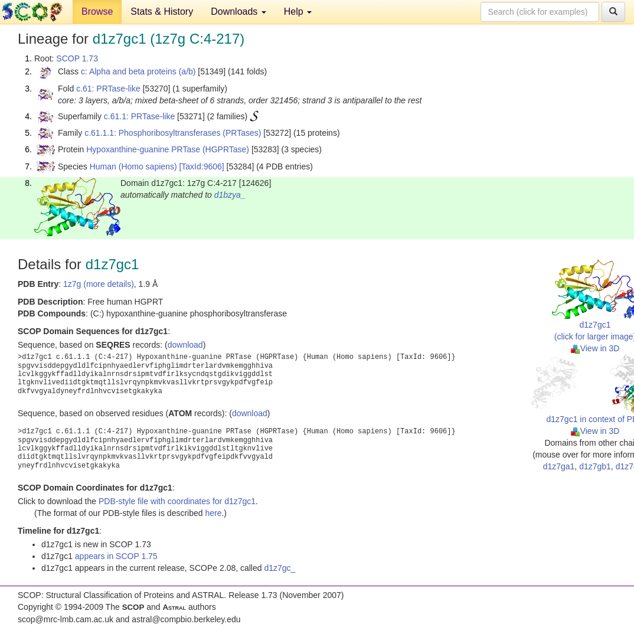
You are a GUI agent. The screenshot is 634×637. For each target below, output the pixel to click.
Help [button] (298, 11)
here (213, 513)
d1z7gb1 (595, 466)
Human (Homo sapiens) (133, 166)
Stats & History (161, 11)
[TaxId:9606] (201, 166)
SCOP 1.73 (77, 58)
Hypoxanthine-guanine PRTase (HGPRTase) (167, 149)
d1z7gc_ (279, 568)
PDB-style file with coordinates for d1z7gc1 (177, 501)
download (185, 344)
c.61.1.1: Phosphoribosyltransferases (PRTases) (172, 133)
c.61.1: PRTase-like (139, 116)
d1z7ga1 (559, 466)
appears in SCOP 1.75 (116, 556)
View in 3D (595, 348)
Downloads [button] (238, 11)
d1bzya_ (230, 195)
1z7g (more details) (98, 284)
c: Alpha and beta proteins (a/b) (138, 71)
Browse (97, 11)
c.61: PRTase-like (108, 88)
